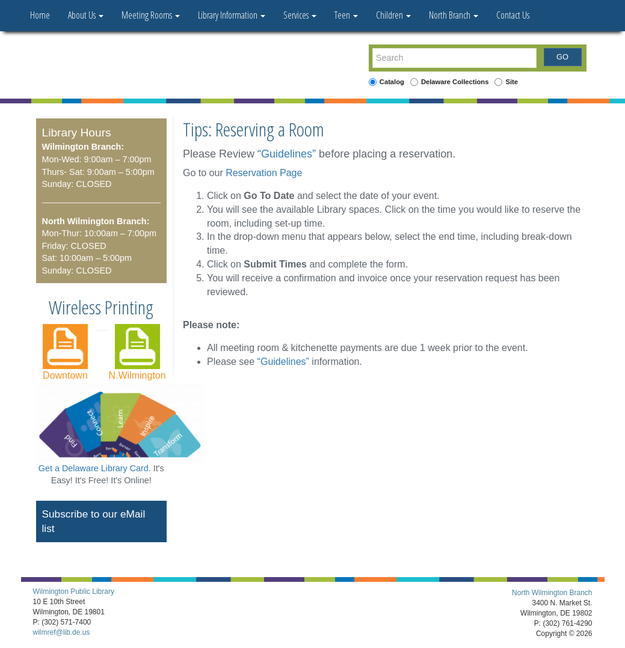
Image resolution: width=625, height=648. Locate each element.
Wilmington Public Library (73, 591)
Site (511, 81)
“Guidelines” (286, 154)
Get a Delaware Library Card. (94, 468)
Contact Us (512, 15)
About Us (85, 15)
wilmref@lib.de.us (61, 632)
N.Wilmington (136, 375)
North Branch (453, 15)
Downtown (65, 375)
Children (393, 15)
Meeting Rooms (151, 15)
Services (299, 15)
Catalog (392, 81)
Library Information (231, 15)
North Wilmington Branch (552, 592)
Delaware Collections (455, 81)
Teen (346, 15)
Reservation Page (264, 173)
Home (40, 15)
